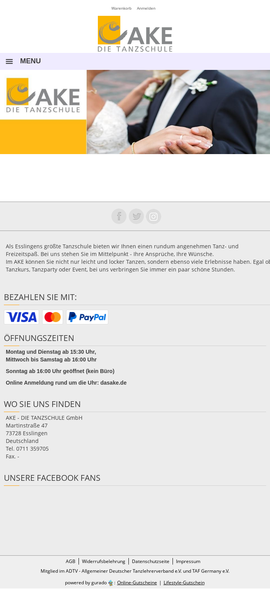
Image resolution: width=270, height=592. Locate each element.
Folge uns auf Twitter (136, 216)
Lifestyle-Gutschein (184, 582)
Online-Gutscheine (137, 582)
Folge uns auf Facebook (118, 216)
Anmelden (146, 8)
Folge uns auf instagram (153, 216)
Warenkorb (121, 8)
